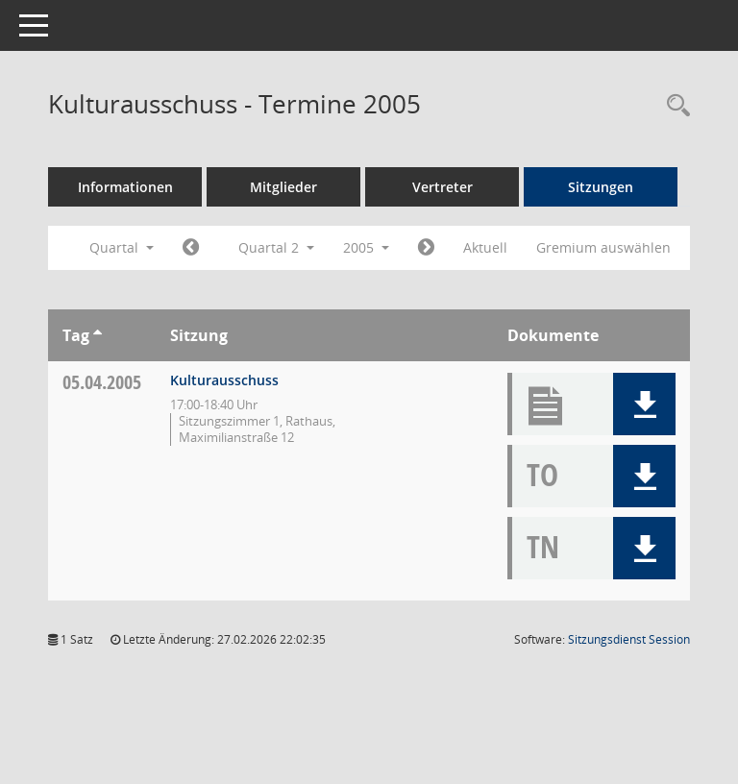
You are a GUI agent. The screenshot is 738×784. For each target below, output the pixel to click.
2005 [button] (366, 247)
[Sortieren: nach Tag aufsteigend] (97, 335)
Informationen (125, 187)
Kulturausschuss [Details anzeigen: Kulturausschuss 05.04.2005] (224, 380)
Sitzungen (600, 187)
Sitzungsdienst (629, 639)
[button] (644, 404)
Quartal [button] (121, 247)
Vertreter (442, 187)
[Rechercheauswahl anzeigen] (673, 106)
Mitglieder (283, 187)
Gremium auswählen (603, 247)
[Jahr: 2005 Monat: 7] (426, 248)
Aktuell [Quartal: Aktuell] (485, 247)
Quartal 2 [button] (276, 247)
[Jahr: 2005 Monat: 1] (190, 248)
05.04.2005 (101, 382)
